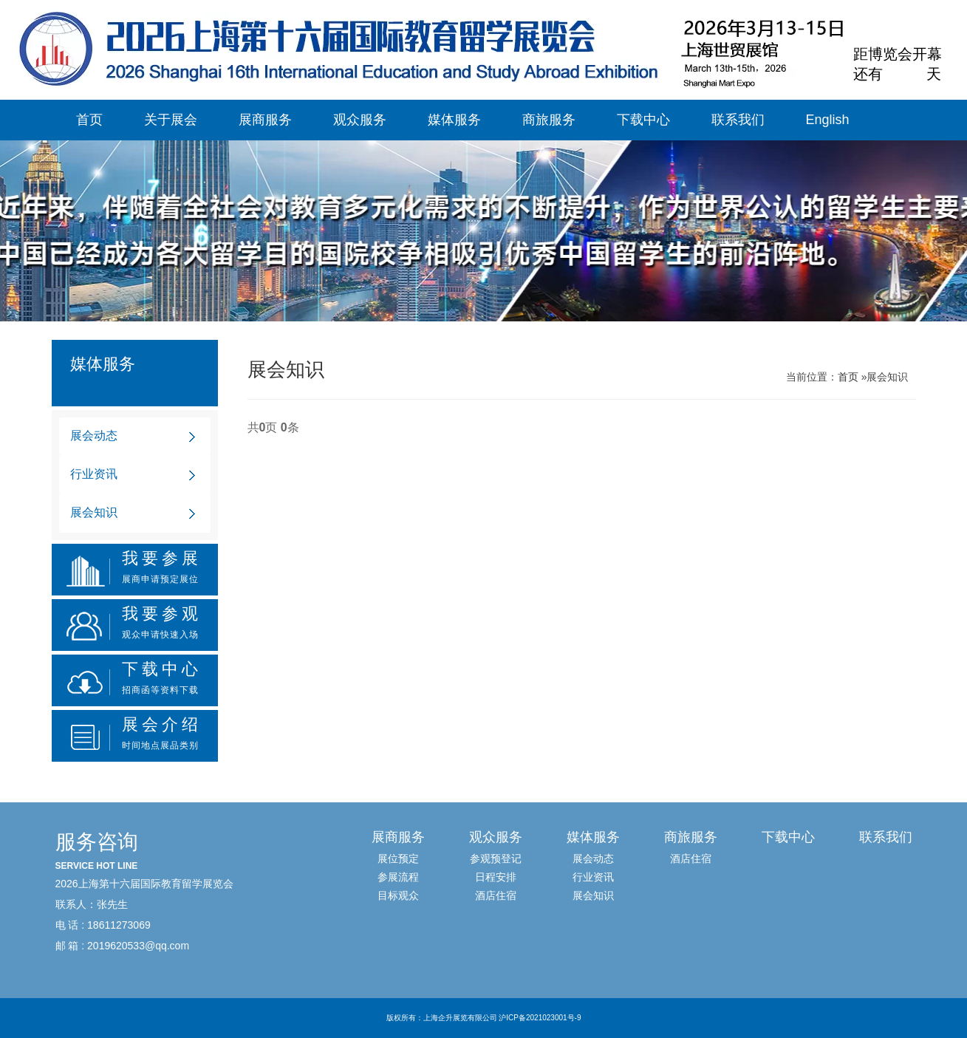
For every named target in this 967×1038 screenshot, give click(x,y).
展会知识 (93, 512)
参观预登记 (496, 858)
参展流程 (398, 877)
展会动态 (93, 435)
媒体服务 (454, 119)
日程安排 (495, 877)
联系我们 (738, 119)
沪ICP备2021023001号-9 (540, 1018)
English (828, 119)
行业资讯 (93, 474)
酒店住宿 (495, 895)
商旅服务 (548, 119)
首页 (89, 119)
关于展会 (170, 119)
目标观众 (398, 895)
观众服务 (359, 119)
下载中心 (643, 119)
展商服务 (265, 119)
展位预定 (398, 858)
